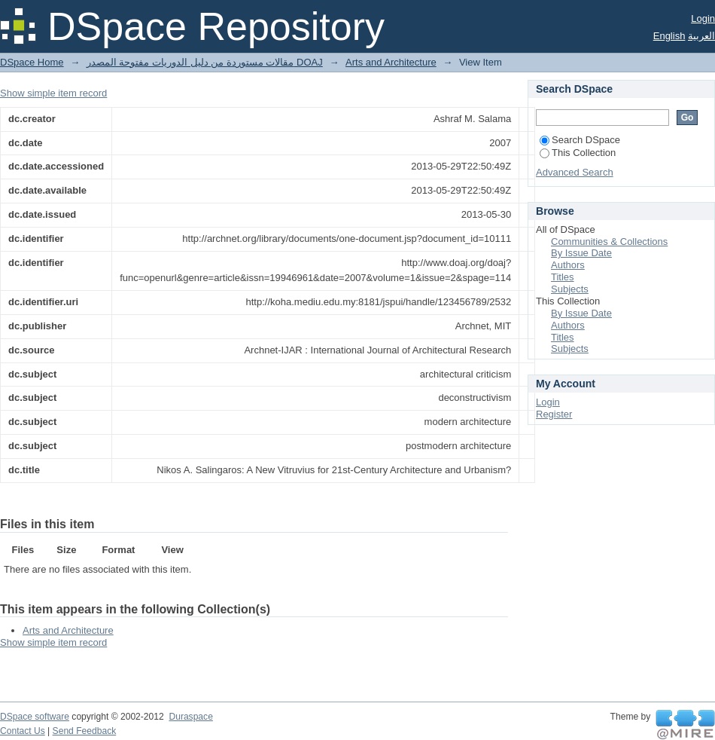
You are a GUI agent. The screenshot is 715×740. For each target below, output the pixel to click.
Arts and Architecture (391, 62)
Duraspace (190, 716)
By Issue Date (581, 252)
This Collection (578, 152)
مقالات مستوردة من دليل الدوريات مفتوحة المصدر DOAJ (205, 62)
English (669, 35)
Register (554, 414)
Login (703, 18)
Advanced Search (574, 172)
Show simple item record (53, 93)
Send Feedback (85, 731)
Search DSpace (580, 139)
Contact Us (22, 731)
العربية (701, 35)
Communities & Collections (609, 241)
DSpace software (34, 716)
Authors (568, 265)
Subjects (570, 289)
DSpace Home (32, 62)
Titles (562, 277)
